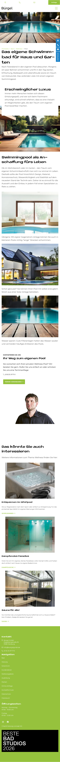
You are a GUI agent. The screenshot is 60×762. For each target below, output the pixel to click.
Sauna (4, 621)
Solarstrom (6, 666)
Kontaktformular (8, 690)
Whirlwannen (7, 513)
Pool (26, 49)
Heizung (5, 662)
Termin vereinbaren (13, 382)
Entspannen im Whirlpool (17, 502)
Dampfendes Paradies (15, 556)
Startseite (5, 49)
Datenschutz (6, 694)
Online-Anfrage (7, 686)
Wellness (19, 49)
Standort (5, 2)
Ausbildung (6, 678)
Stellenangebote (7, 674)
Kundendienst (7, 670)
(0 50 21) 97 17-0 (20, 2)
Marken (4, 682)
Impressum (6, 698)
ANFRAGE (58, 57)
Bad (12, 49)
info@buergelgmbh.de (34, 2)
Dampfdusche (8, 567)
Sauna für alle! (11, 610)
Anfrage (54, 2)
